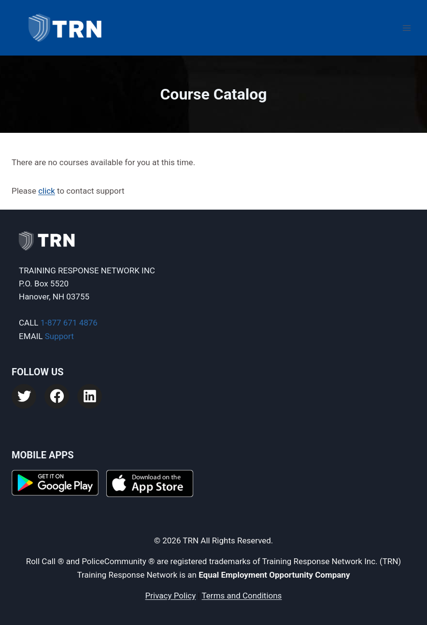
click (46, 191)
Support (59, 336)
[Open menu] (406, 27)
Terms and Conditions (242, 595)
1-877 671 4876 (69, 322)
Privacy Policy (170, 595)
